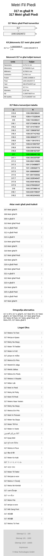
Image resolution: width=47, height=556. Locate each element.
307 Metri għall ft (10, 210)
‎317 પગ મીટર (9, 495)
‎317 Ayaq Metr (9, 438)
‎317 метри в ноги (11, 505)
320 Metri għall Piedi (12, 269)
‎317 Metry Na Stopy (12, 342)
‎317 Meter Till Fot (11, 424)
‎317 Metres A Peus (11, 448)
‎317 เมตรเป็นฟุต (10, 490)
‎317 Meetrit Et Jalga (12, 365)
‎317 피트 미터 (9, 467)
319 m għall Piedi (11, 264)
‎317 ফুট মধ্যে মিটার (11, 443)
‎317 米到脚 (8, 514)
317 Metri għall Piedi (12, 255)
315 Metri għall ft (10, 246)
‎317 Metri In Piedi (11, 388)
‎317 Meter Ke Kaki (11, 458)
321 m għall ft (9, 274)
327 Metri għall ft (10, 301)
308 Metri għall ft (10, 214)
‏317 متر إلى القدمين (11, 433)
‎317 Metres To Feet (11, 523)
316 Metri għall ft (10, 251)
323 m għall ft (9, 283)
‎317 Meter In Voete (11, 429)
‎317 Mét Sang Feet (11, 509)
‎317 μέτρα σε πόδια (11, 356)
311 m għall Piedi (11, 228)
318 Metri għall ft (10, 260)
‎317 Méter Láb (9, 383)
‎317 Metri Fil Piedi (11, 397)
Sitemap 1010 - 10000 (23, 543)
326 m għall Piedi (11, 296)
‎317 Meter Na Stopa (12, 420)
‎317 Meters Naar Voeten (13, 401)
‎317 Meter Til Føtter (11, 472)
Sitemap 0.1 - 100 (23, 534)
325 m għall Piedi (11, 292)
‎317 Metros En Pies (11, 360)
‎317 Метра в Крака (11, 337)
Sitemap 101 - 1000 (23, 538)
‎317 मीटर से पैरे (9, 453)
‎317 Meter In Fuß (11, 351)
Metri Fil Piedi (23, 5)
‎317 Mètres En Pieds (12, 374)
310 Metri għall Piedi (12, 223)
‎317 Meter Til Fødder (12, 347)
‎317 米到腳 (8, 519)
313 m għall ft (9, 237)
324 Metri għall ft (10, 287)
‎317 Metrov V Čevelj (12, 481)
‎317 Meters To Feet (11, 333)
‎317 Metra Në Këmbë (12, 486)
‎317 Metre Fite (9, 500)
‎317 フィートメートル (13, 462)
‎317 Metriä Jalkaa (11, 369)
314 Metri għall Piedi (12, 242)
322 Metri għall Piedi (12, 278)
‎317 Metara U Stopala (12, 379)
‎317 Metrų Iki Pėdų (11, 392)
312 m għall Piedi (11, 232)
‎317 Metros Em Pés (12, 411)
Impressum (23, 547)
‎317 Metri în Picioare (12, 415)
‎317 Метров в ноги (11, 476)
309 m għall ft (9, 219)
